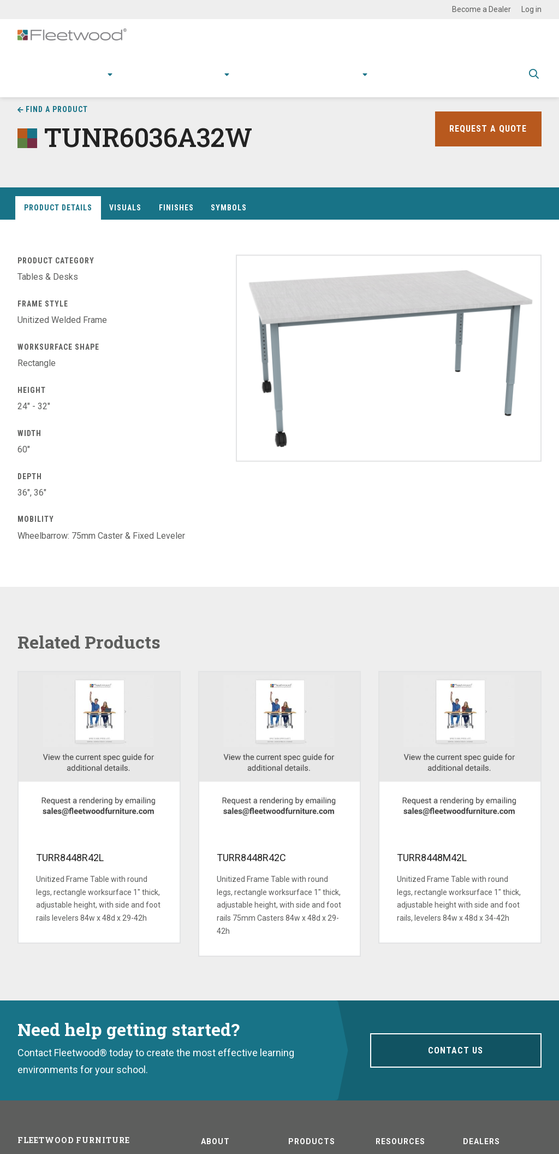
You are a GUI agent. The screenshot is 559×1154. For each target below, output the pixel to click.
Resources (263, 85)
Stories (311, 85)
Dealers (481, 1141)
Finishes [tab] (176, 207)
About (349, 85)
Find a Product (57, 109)
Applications (149, 85)
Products (87, 85)
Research (204, 85)
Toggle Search (534, 86)
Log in (531, 9)
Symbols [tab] (229, 207)
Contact (394, 85)
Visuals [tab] (125, 207)
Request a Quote (485, 128)
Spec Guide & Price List (468, 85)
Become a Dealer (481, 9)
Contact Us (455, 1050)
